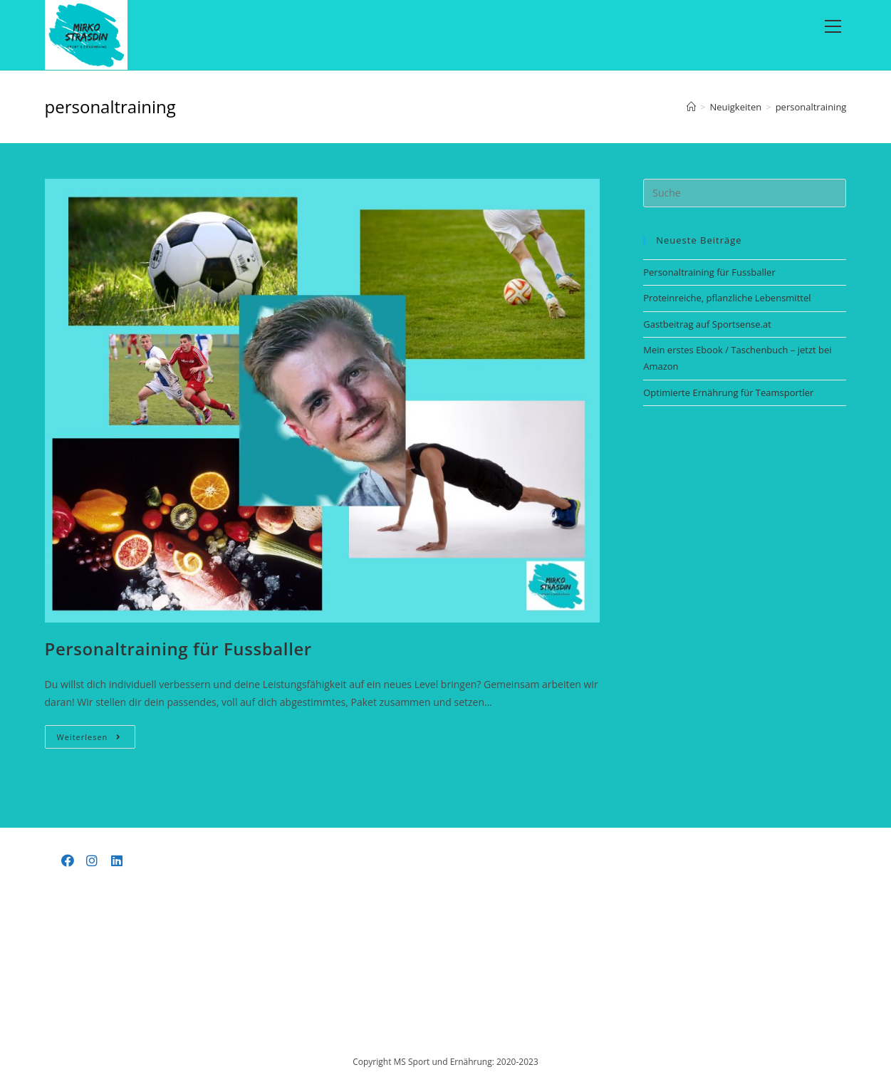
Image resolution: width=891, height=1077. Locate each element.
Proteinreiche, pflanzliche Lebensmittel (727, 297)
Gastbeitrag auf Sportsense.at (707, 324)
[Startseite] (691, 106)
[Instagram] (92, 860)
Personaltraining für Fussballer (178, 648)
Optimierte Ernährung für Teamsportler (728, 392)
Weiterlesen (96, 739)
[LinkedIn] (117, 860)
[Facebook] (68, 860)
